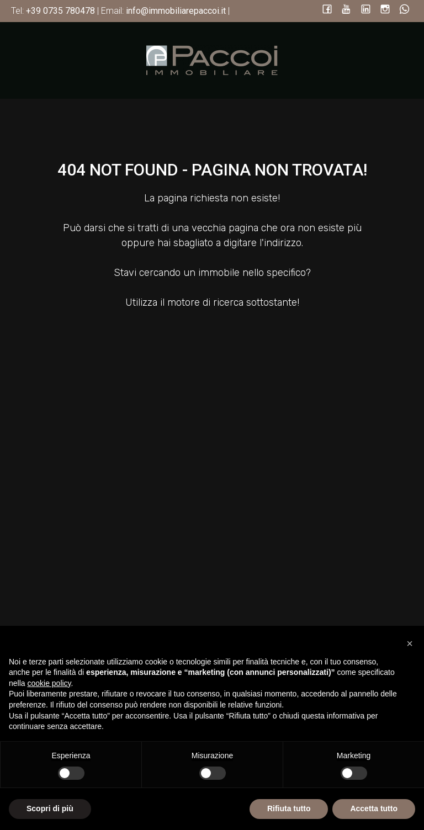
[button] (409, 643)
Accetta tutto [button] (374, 808)
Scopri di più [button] (49, 808)
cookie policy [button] (49, 683)
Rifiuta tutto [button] (289, 808)
